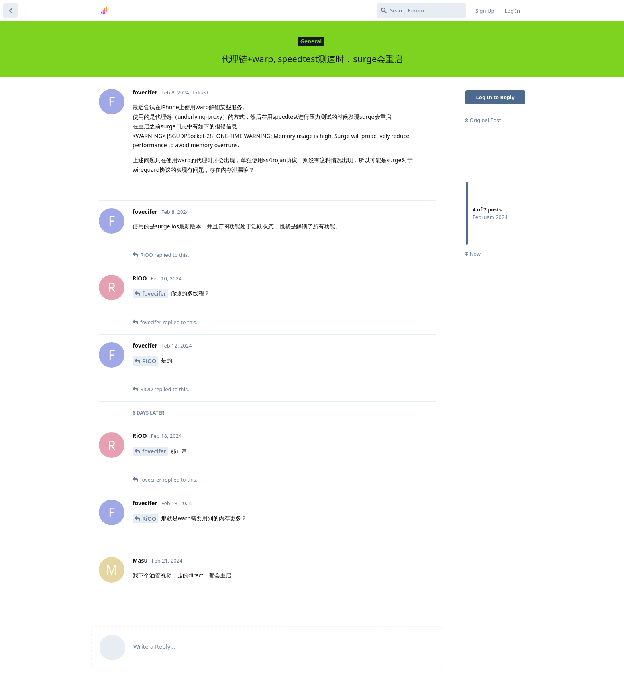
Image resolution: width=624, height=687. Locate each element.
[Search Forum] (421, 10)
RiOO (149, 361)
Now (473, 253)
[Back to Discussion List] (10, 10)
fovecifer (154, 293)
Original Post (483, 120)
